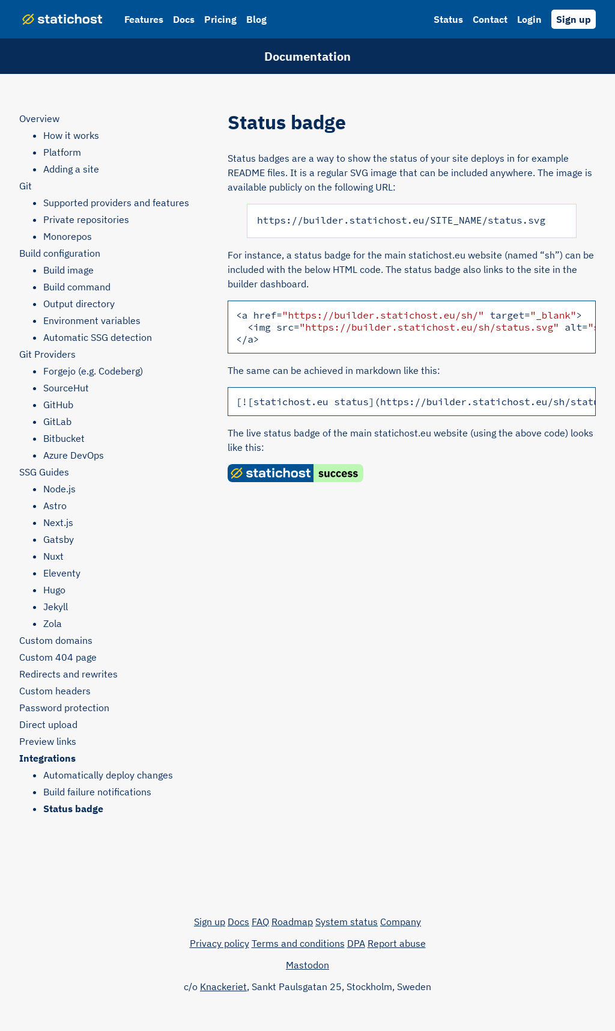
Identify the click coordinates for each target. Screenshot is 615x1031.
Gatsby (58, 539)
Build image (68, 270)
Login (529, 19)
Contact (490, 19)
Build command (77, 287)
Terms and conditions (298, 943)
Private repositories (86, 219)
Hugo (54, 590)
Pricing (220, 19)
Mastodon (307, 965)
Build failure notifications (97, 792)
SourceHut (66, 388)
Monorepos (67, 236)
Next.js (58, 522)
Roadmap (292, 922)
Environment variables (92, 320)
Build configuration (59, 253)
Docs (184, 19)
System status (346, 922)
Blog (256, 19)
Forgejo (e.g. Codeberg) (93, 371)
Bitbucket (64, 438)
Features (143, 19)
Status (448, 19)
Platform (62, 152)
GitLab (57, 421)
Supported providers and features (116, 203)
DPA (356, 943)
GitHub (58, 405)
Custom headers (55, 691)
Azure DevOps (73, 455)
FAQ (260, 922)
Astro (55, 506)
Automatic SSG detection (97, 337)
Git (25, 186)
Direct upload (48, 724)
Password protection (64, 708)
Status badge (73, 809)
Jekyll (55, 607)
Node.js (59, 489)
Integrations (47, 758)
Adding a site (71, 169)
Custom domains (55, 640)
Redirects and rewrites (68, 674)
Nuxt (53, 556)
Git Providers (47, 354)
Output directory (79, 304)
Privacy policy (219, 943)
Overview (39, 118)
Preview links (47, 741)
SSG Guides (44, 472)
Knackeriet (223, 987)
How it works (71, 135)
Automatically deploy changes (108, 775)
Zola (52, 623)
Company (400, 922)
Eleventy (61, 573)
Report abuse (397, 943)
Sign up (573, 19)
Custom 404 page (58, 657)
